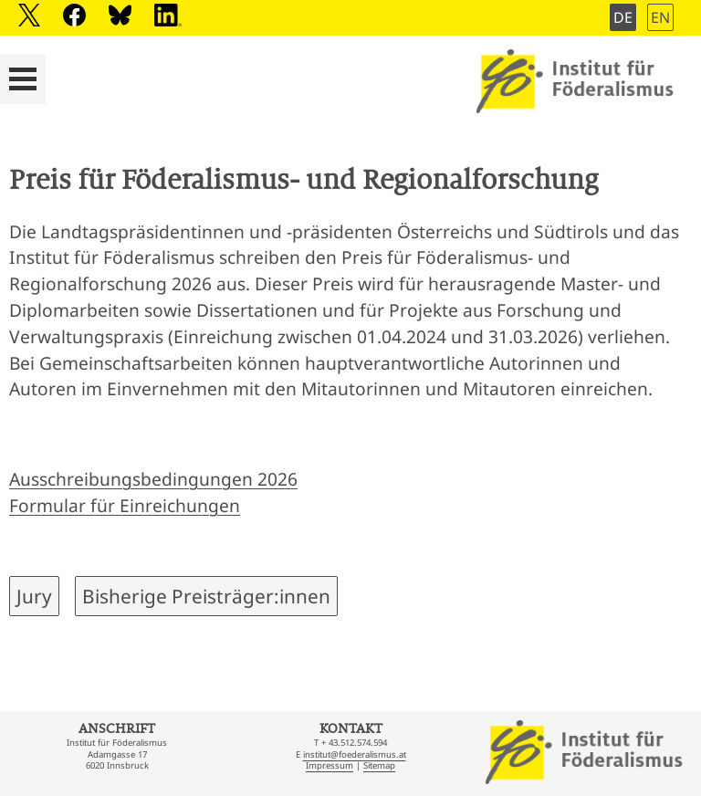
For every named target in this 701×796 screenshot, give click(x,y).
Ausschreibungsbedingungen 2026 (153, 478)
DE (623, 17)
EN (660, 17)
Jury (34, 596)
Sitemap (379, 765)
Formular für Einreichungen (124, 505)
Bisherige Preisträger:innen (206, 596)
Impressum (329, 765)
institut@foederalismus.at (354, 754)
